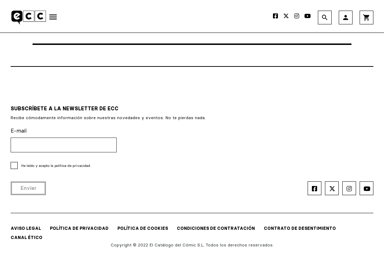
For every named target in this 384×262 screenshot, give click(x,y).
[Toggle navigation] (53, 18)
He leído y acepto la (56, 165)
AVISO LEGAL (26, 228)
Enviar (28, 188)
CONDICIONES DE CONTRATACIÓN (216, 228)
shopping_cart (366, 17)
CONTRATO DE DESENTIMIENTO (300, 228)
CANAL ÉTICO (26, 237)
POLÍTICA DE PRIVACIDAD (79, 228)
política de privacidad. (72, 165)
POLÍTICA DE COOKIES (142, 228)
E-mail (19, 130)
